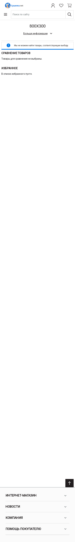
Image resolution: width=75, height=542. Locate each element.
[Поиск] (69, 14)
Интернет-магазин (36, 496)
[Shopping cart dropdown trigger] (69, 5)
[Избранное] (61, 5)
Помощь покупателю (36, 529)
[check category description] (37, 33)
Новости (36, 507)
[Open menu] (5, 14)
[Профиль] (53, 5)
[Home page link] (13, 5)
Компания (36, 518)
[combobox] (42, 14)
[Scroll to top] (69, 483)
